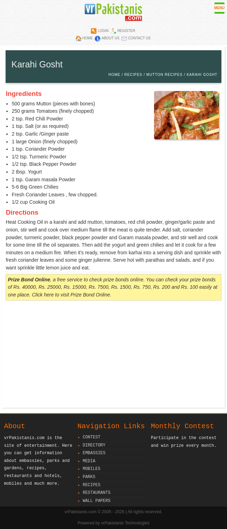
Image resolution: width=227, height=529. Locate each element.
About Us (110, 38)
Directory (94, 446)
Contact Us (139, 38)
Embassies (94, 453)
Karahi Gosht (202, 75)
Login (103, 31)
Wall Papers (97, 501)
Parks (89, 477)
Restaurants (97, 493)
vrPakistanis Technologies (125, 523)
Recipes (133, 75)
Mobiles (91, 469)
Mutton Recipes (164, 75)
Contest (91, 437)
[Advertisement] (113, 355)
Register (126, 31)
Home (87, 38)
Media (89, 461)
